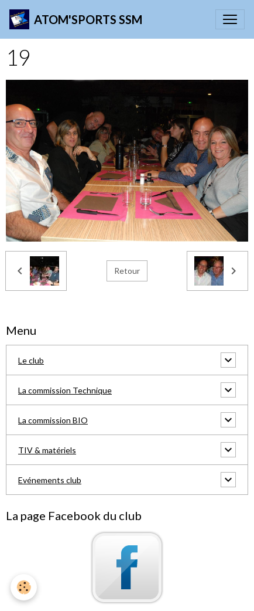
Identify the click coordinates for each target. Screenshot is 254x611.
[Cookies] (24, 587)
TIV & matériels (47, 450)
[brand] (75, 19)
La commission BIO (53, 420)
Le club (31, 360)
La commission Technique (65, 390)
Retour (127, 271)
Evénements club (49, 480)
